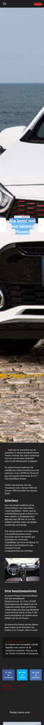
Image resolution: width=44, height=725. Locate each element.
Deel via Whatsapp (8, 687)
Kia (6, 450)
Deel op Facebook (8, 675)
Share (20, 685)
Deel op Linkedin (36, 675)
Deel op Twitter (22, 675)
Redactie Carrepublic (15, 641)
